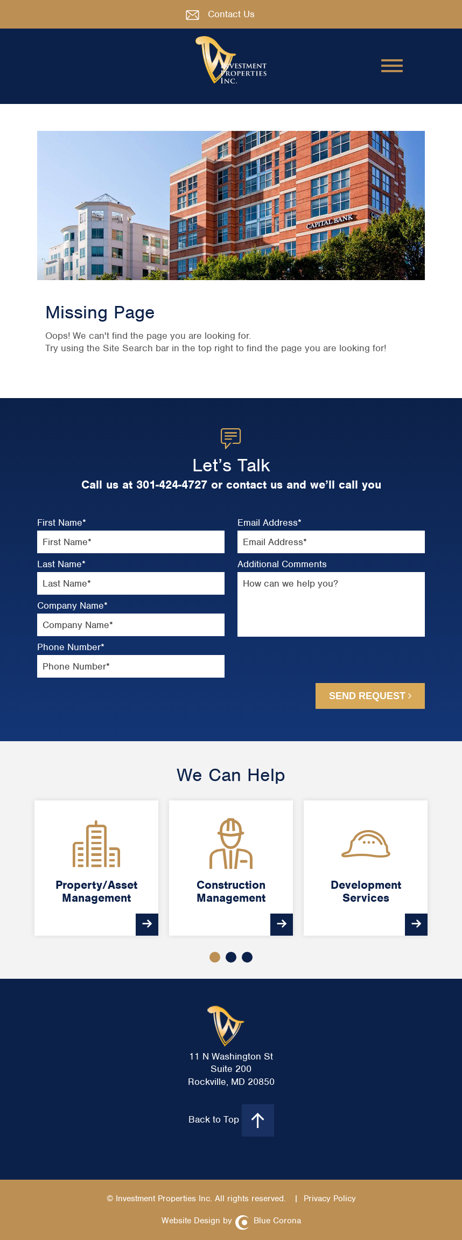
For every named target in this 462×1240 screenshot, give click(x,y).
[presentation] (297, 664)
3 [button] (247, 957)
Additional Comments (282, 564)
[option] (96, 868)
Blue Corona (277, 1220)
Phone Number (70, 647)
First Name (61, 522)
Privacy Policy (330, 1198)
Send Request (370, 696)
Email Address (269, 522)
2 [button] (231, 957)
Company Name (72, 605)
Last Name (61, 564)
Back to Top (231, 1120)
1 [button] (214, 957)
